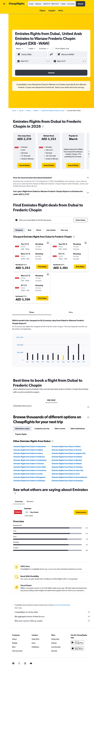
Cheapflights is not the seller (52, 612)
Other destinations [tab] (77, 429)
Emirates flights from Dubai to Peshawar (29, 457)
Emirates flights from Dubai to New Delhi (30, 467)
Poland (28, 110)
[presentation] (43, 126)
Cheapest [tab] (19, 230)
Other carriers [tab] (59, 429)
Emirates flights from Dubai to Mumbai (67, 460)
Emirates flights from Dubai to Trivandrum (30, 470)
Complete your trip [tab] (42, 429)
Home (14, 110)
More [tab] (71, 312)
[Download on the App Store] (77, 648)
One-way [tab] (64, 230)
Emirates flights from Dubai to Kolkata (67, 464)
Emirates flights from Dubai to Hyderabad (30, 460)
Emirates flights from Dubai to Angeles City (69, 453)
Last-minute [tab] (51, 230)
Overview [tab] (19, 501)
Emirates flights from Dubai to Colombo (67, 467)
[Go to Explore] (4, 21)
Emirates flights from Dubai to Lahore (28, 453)
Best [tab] (29, 230)
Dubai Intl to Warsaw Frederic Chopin (52, 110)
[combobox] (44, 48)
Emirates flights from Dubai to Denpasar (67, 481)
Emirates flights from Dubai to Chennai (29, 464)
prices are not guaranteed (62, 605)
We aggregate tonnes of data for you (52, 616)
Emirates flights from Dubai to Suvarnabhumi (69, 477)
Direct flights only (62, 48)
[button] (4, 3)
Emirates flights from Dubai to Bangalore (30, 477)
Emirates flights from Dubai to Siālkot (28, 450)
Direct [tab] (38, 230)
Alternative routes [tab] (22, 429)
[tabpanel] (51, 345)
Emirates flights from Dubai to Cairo (66, 474)
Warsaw (36, 110)
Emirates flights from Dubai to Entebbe (67, 457)
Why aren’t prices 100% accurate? (52, 620)
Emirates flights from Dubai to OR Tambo (29, 481)
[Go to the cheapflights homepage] (18, 4)
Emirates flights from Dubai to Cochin (28, 474)
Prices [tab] (31, 312)
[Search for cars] (4, 16)
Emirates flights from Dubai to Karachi (67, 450)
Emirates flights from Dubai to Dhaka (66, 446)
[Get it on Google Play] (77, 642)
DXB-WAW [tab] (51, 400)
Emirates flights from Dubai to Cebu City (67, 470)
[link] (24, 165)
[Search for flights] (4, 11)
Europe (21, 110)
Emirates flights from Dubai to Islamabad (30, 446)
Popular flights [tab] (21, 434)
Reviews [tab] (30, 501)
